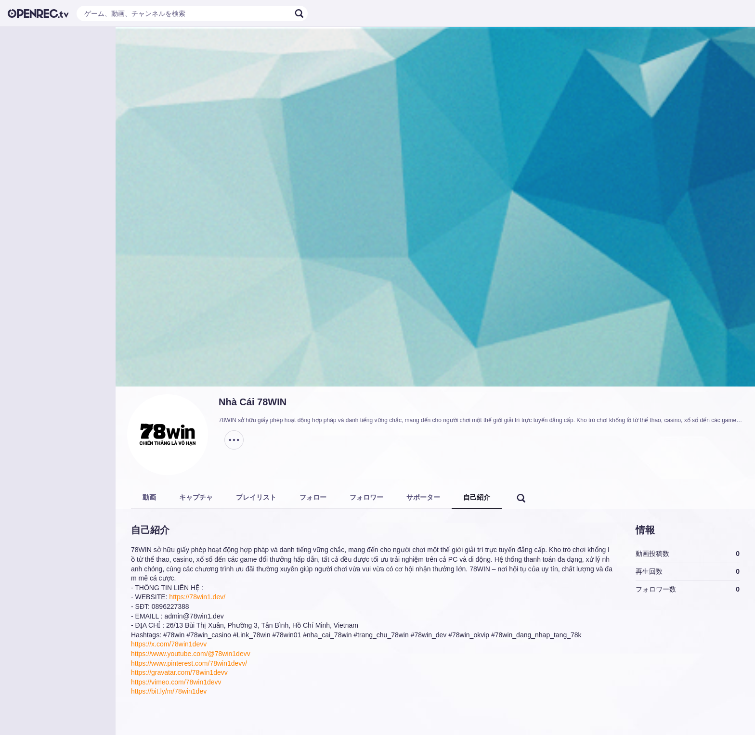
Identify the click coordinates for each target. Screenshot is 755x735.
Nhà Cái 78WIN (252, 402)
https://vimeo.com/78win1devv (176, 682)
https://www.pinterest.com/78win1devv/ (189, 663)
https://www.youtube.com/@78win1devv (190, 654)
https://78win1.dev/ (197, 597)
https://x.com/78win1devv (169, 644)
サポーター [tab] (423, 497)
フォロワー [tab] (366, 497)
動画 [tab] (149, 497)
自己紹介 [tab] (476, 497)
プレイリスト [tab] (256, 497)
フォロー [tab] (312, 497)
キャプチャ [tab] (196, 497)
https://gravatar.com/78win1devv (179, 672)
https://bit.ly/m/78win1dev (169, 691)
